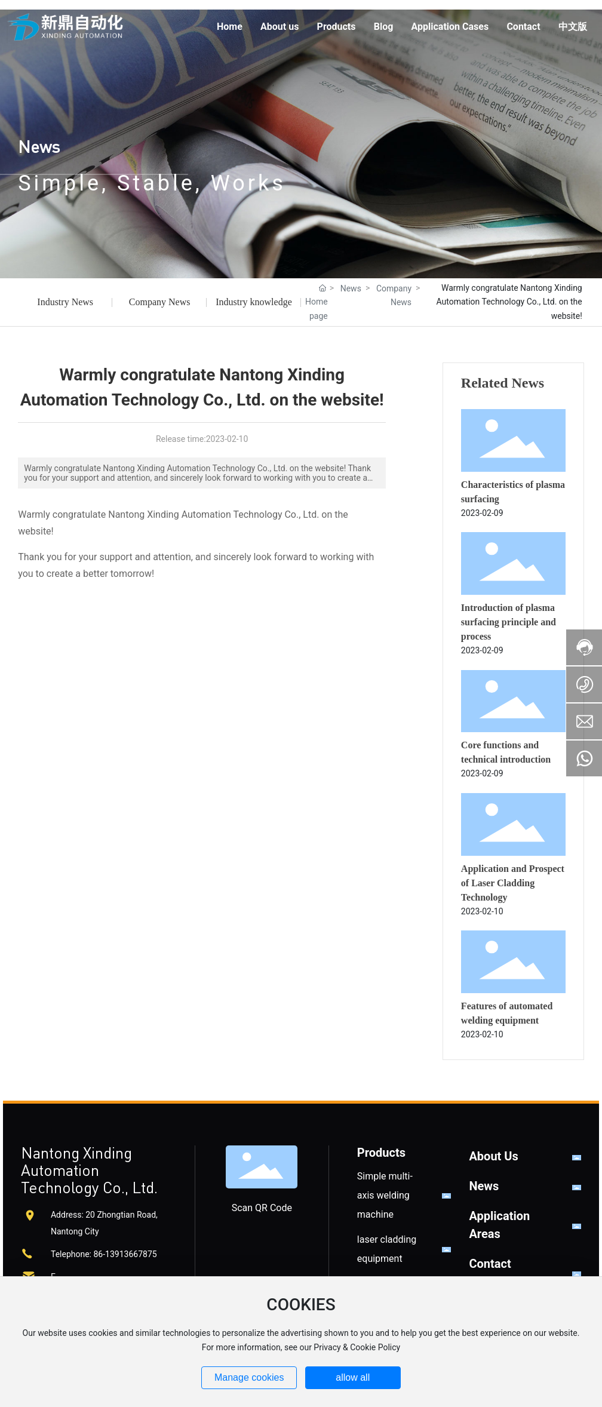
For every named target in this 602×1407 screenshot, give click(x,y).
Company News (160, 302)
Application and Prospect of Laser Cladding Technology (512, 883)
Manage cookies (249, 1377)
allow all (353, 1377)
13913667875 (131, 1254)
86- (99, 1254)
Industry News (65, 302)
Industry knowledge (254, 302)
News (39, 146)
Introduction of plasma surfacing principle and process (508, 622)
